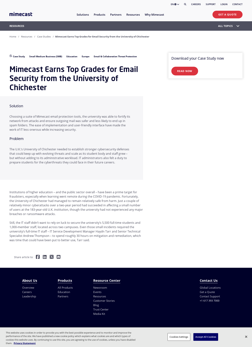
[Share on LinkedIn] (45, 257)
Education (64, 292)
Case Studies (44, 36)
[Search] (185, 4)
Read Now (184, 71)
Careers (196, 4)
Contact (237, 4)
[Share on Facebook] (38, 257)
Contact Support (210, 296)
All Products (65, 287)
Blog (96, 305)
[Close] (246, 337)
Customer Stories (104, 300)
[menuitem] (82, 16)
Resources (26, 36)
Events (97, 292)
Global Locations (210, 287)
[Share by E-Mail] (58, 257)
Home (12, 36)
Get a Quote (227, 14)
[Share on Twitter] (52, 257)
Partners (63, 296)
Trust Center (101, 309)
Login (223, 4)
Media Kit (99, 314)
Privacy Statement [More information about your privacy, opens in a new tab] (25, 343)
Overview (28, 287)
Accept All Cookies (205, 336)
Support (211, 4)
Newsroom (100, 287)
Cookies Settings (179, 336)
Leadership (29, 296)
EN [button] (175, 4)
